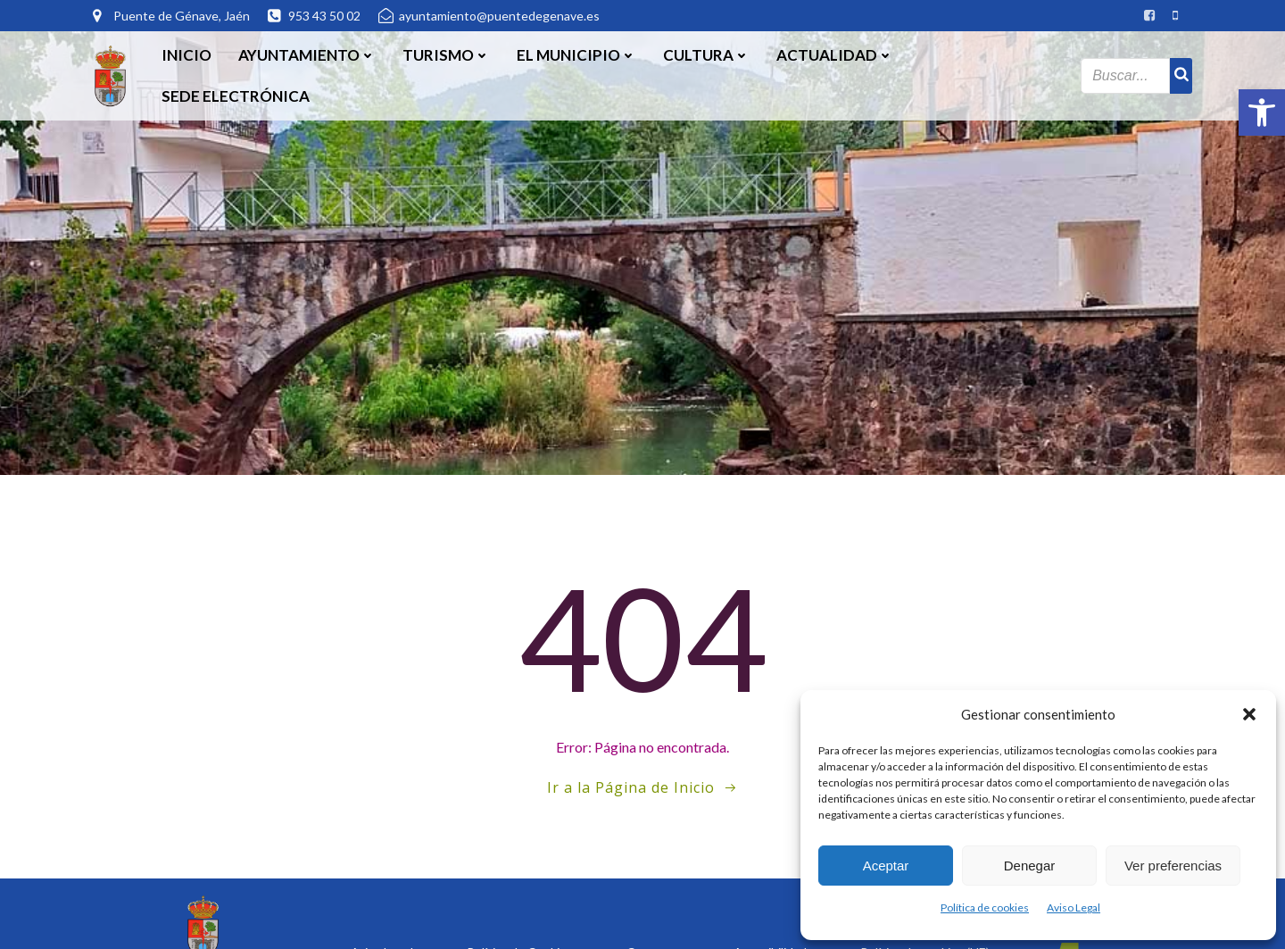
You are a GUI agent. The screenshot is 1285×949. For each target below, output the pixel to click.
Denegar (1030, 865)
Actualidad (834, 55)
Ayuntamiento (307, 55)
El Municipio (576, 55)
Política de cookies (985, 907)
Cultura (706, 55)
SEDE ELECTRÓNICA (236, 96)
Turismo (446, 55)
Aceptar (886, 865)
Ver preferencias (1173, 865)
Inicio (186, 55)
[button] (1262, 112)
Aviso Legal (1073, 907)
